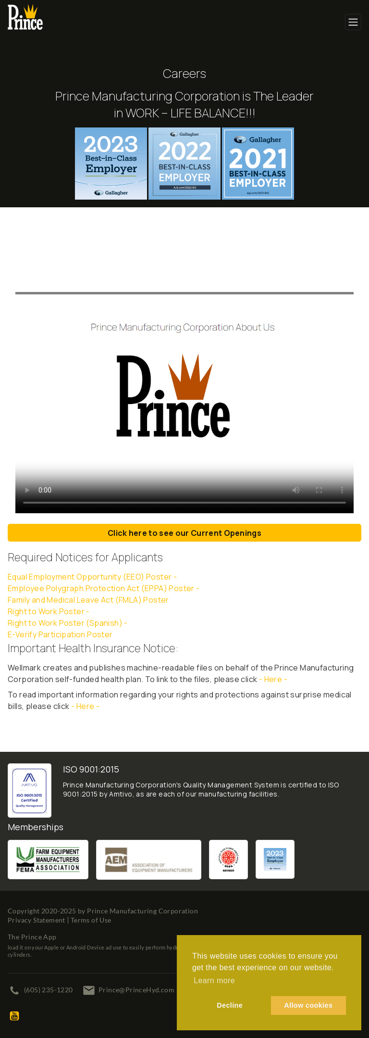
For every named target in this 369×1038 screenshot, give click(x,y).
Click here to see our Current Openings (184, 533)
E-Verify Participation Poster (60, 634)
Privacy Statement (36, 920)
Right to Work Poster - (49, 611)
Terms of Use (91, 920)
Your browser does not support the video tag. (184, 383)
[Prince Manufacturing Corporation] (25, 10)
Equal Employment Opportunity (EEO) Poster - (92, 576)
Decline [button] (230, 1005)
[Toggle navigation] (353, 22)
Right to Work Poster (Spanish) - (68, 623)
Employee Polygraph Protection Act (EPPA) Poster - (104, 588)
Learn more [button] (214, 980)
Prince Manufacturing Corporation (142, 911)
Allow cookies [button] (308, 1005)
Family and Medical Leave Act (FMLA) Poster (88, 600)
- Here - (273, 679)
